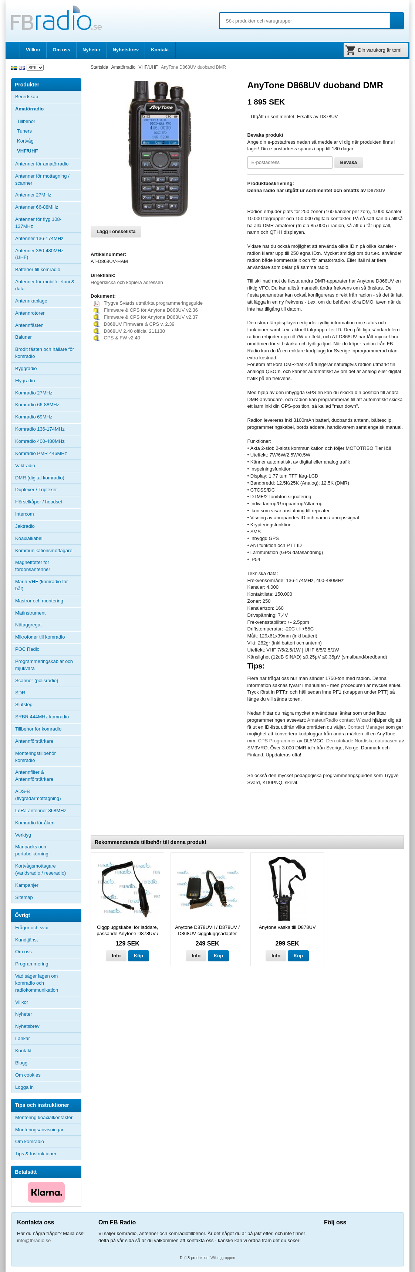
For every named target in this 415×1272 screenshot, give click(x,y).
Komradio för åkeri (34, 822)
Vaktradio (25, 465)
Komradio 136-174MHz (40, 429)
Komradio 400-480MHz (40, 441)
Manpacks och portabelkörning (31, 850)
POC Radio (27, 649)
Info (116, 955)
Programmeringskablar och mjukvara (44, 665)
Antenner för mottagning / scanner (42, 179)
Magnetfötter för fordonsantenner (32, 566)
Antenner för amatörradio (48, 164)
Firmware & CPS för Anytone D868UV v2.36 (146, 310)
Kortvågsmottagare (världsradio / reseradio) (40, 869)
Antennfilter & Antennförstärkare (34, 775)
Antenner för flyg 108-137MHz (38, 222)
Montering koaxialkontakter (43, 1117)
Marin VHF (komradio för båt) (41, 585)
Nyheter (91, 49)
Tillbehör (49, 121)
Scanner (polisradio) (36, 680)
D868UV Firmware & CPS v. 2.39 (134, 324)
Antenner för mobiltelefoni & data (44, 285)
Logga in (24, 1087)
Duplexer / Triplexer (36, 489)
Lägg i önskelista (116, 231)
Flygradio (25, 380)
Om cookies (28, 1075)
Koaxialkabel (29, 538)
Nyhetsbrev (125, 49)
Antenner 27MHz (48, 195)
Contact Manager (366, 727)
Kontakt (160, 49)
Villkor (33, 49)
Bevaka (348, 162)
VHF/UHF (27, 151)
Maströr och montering (39, 600)
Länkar (22, 1038)
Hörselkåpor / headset (38, 502)
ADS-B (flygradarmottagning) (38, 795)
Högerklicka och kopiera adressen (127, 282)
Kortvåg (25, 141)
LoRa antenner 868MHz (40, 810)
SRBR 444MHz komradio (42, 716)
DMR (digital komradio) (39, 478)
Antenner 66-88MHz (48, 207)
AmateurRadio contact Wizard (339, 720)
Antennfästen (48, 325)
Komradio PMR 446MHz (41, 453)
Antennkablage (31, 301)
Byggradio (26, 368)
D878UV (376, 190)
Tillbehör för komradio (48, 729)
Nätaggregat (28, 625)
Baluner (23, 337)
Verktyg (23, 835)
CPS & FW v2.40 (117, 338)
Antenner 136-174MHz (48, 239)
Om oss (61, 49)
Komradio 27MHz (33, 393)
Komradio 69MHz (33, 417)
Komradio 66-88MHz (37, 404)
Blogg (21, 1063)
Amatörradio (48, 109)
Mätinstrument (30, 613)
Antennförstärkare (34, 741)
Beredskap (26, 96)
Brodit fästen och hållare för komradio (44, 352)
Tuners (24, 131)
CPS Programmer (277, 740)
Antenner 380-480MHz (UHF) (48, 254)
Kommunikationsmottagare (43, 550)
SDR (20, 692)
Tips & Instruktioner (36, 1153)
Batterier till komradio (37, 269)
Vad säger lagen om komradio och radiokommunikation (36, 983)
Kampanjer (26, 885)
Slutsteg (24, 704)
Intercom (24, 514)
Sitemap (24, 897)
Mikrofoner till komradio (40, 637)
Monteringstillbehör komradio (35, 756)
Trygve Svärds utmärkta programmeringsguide (148, 303)
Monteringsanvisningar (39, 1129)
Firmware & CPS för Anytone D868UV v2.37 (146, 317)
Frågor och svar (32, 927)
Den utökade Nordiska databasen (362, 740)
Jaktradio (25, 526)
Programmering (31, 964)
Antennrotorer (30, 313)
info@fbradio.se (34, 1240)
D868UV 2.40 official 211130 (129, 331)
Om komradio (29, 1141)
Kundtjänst (26, 940)
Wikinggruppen (222, 1258)
